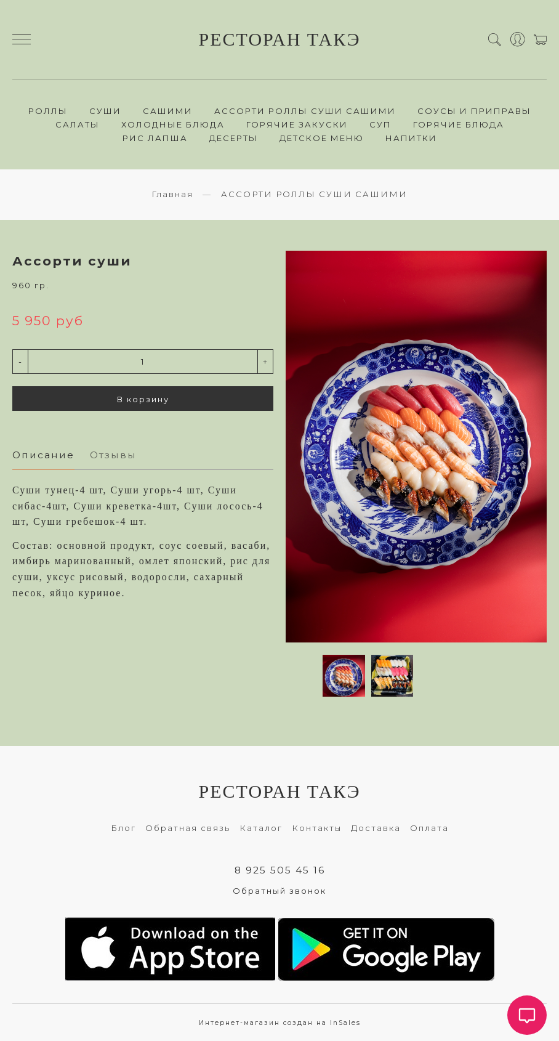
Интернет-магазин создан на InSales (280, 1023)
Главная (172, 194)
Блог (123, 828)
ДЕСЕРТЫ (233, 138)
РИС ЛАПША (155, 138)
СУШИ (105, 111)
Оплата (429, 828)
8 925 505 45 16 (280, 870)
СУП (380, 124)
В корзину (143, 399)
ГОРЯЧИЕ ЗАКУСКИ (297, 124)
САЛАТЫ (77, 124)
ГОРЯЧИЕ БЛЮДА (458, 124)
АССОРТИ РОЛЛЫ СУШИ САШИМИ (305, 111)
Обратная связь (187, 828)
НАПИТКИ (411, 138)
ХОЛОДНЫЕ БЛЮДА (173, 124)
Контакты (317, 828)
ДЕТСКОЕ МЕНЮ (322, 138)
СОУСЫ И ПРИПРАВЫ (474, 111)
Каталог (261, 828)
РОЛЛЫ (48, 111)
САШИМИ (168, 111)
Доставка (376, 828)
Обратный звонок (279, 891)
